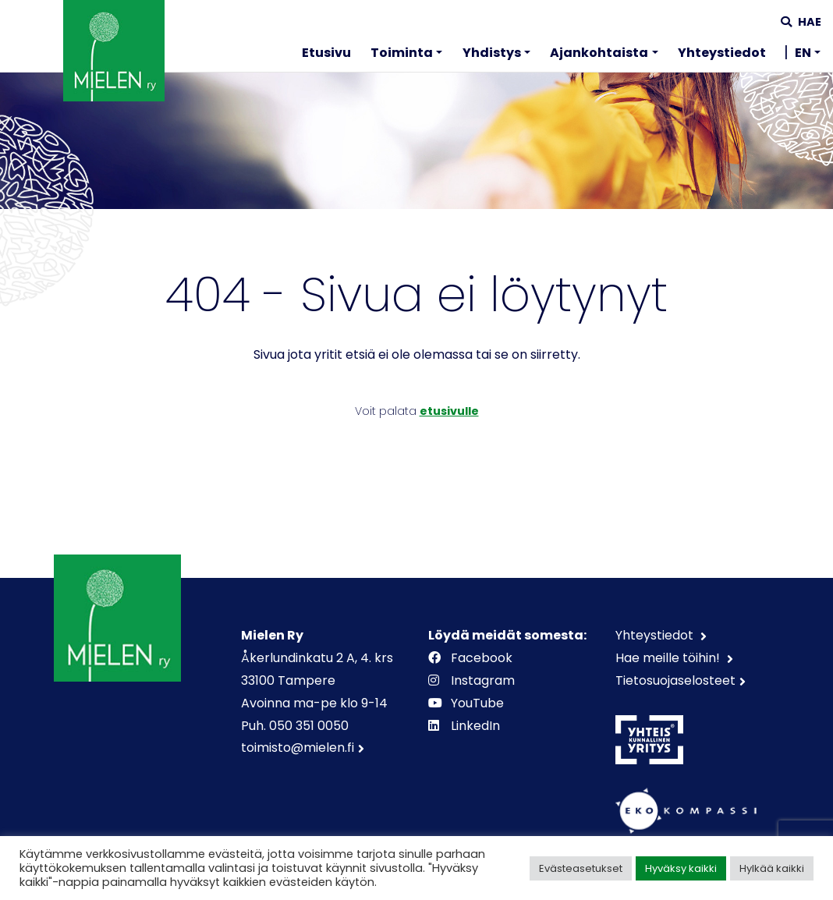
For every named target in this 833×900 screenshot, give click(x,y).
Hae (801, 22)
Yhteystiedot (722, 53)
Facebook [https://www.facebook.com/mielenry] (472, 658)
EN (803, 53)
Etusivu (326, 53)
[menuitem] (326, 55)
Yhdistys (492, 53)
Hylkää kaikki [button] (771, 868)
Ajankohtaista (599, 53)
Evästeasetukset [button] (580, 868)
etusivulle (449, 411)
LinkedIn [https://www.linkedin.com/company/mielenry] (465, 726)
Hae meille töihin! (669, 658)
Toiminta (401, 53)
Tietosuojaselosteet (675, 680)
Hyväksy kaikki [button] (681, 868)
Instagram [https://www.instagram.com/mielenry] (473, 680)
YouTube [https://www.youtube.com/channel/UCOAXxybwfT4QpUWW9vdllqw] (467, 703)
